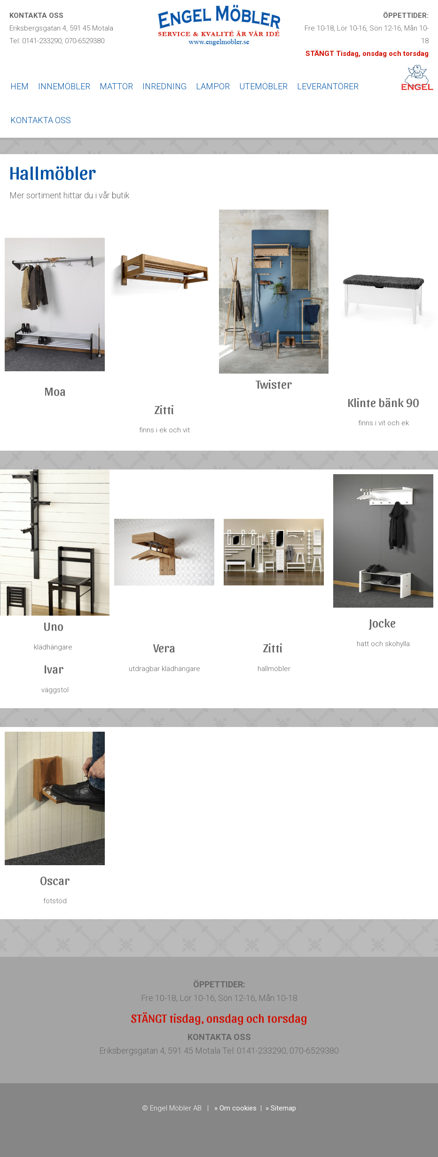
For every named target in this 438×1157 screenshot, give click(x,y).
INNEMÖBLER (64, 86)
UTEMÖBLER (263, 86)
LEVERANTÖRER (328, 86)
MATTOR (116, 86)
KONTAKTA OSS (40, 120)
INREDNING (164, 86)
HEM (19, 86)
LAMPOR (213, 86)
